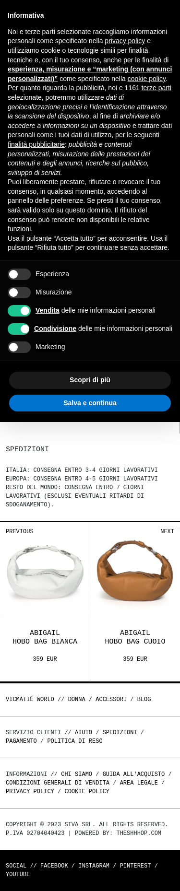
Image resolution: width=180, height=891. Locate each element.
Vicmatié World (30, 699)
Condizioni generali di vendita (57, 783)
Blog (144, 699)
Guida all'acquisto (134, 774)
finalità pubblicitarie (36, 144)
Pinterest (135, 866)
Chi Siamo (76, 774)
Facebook (54, 866)
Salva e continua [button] (89, 403)
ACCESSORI (111, 699)
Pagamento (21, 741)
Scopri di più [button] (90, 380)
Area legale (139, 783)
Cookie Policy (86, 791)
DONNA (76, 699)
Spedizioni (120, 732)
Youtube (18, 874)
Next (167, 532)
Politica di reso (74, 741)
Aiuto (83, 732)
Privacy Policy (30, 791)
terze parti (156, 88)
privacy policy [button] (125, 41)
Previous (20, 532)
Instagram (93, 866)
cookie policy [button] (147, 78)
